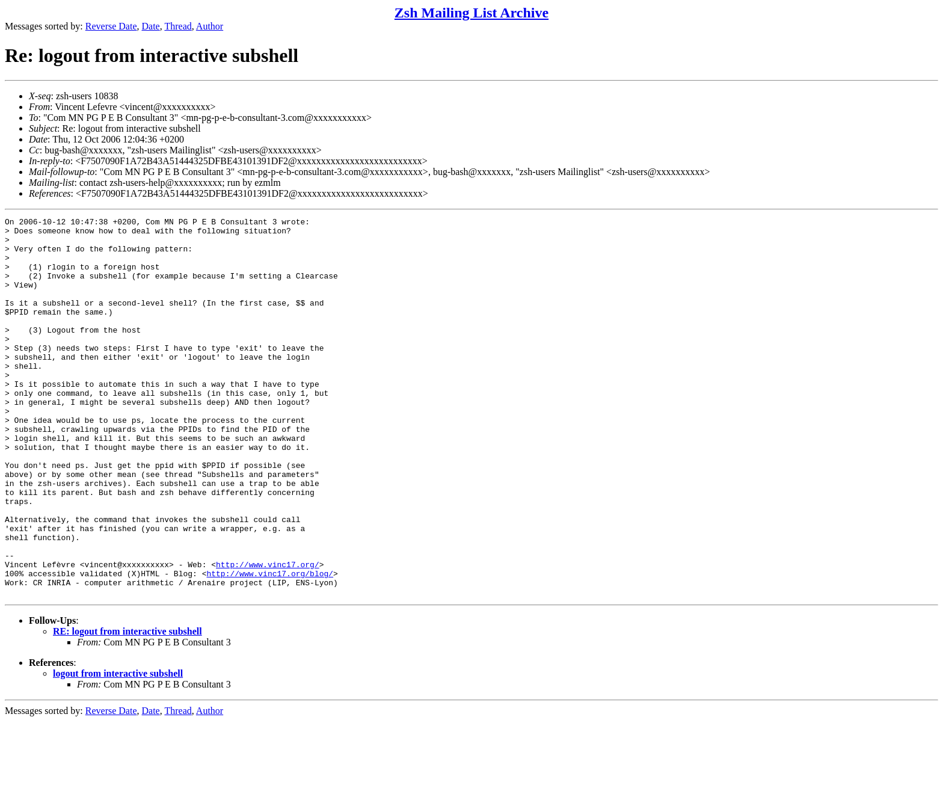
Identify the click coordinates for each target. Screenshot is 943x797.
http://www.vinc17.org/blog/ (269, 645)
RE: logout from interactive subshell (127, 707)
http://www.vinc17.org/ (267, 634)
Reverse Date (111, 26)
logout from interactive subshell (118, 749)
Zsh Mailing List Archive (471, 12)
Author (209, 26)
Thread (177, 26)
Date (151, 26)
